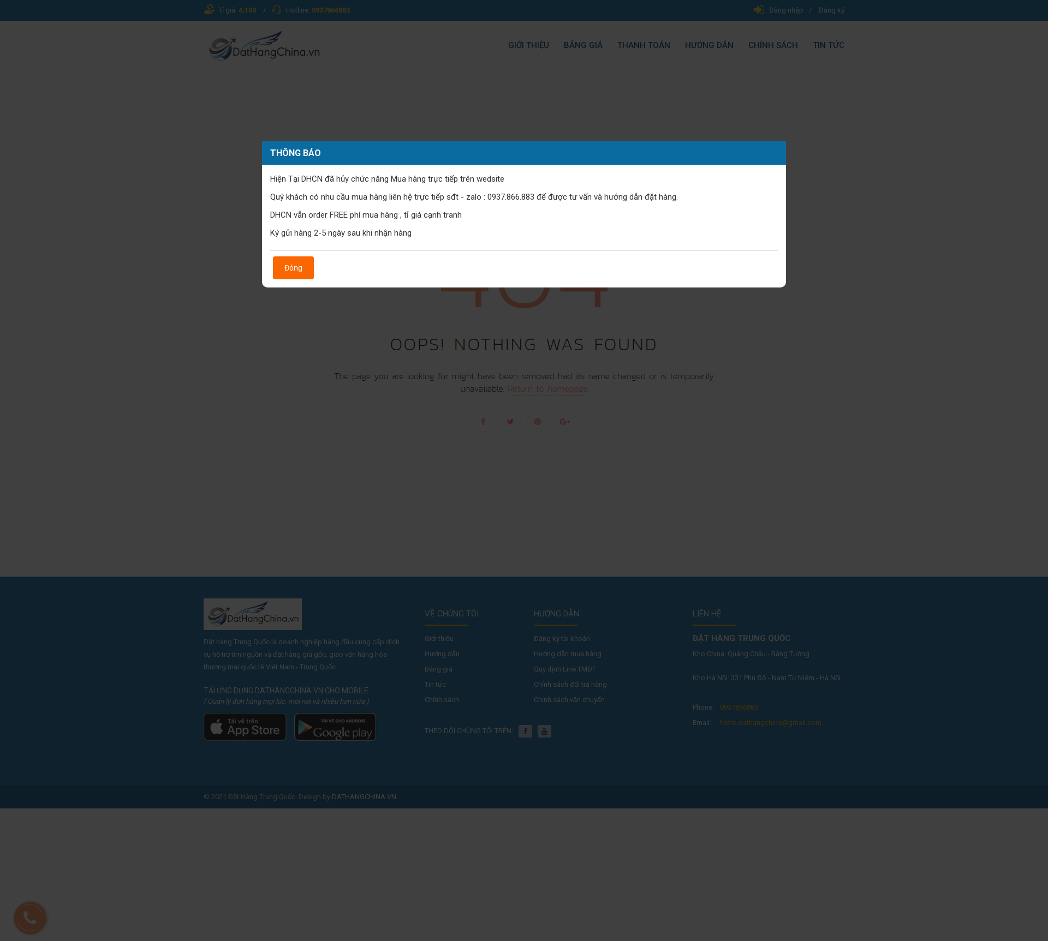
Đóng (293, 267)
